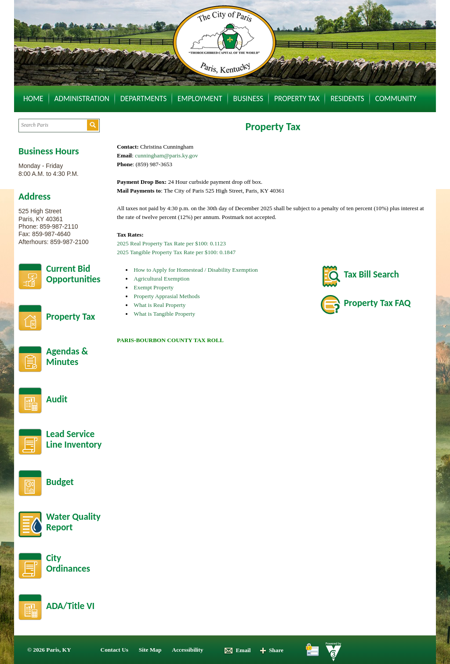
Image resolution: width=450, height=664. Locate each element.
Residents (347, 98)
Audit (56, 399)
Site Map (150, 649)
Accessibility (187, 649)
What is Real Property (159, 305)
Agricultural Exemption (161, 278)
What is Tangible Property (164, 313)
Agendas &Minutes (67, 357)
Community (396, 98)
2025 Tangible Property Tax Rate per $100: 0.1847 (176, 252)
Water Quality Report (73, 522)
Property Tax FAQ (377, 303)
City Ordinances (68, 563)
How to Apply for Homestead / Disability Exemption (196, 269)
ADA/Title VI (70, 606)
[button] (92, 125)
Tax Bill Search (371, 274)
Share (271, 650)
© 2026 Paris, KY (49, 649)
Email (237, 650)
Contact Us (114, 649)
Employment (200, 98)
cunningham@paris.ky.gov (166, 155)
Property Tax (296, 98)
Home (33, 98)
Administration (81, 98)
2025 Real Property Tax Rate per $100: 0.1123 (171, 243)
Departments (143, 98)
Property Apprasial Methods (167, 296)
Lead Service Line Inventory (74, 439)
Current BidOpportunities (73, 274)
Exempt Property (154, 287)
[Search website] (52, 125)
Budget (60, 482)
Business (248, 98)
